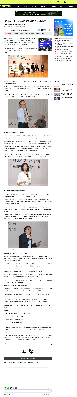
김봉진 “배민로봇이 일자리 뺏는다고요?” (15, 319)
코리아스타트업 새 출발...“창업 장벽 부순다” (15, 313)
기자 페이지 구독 (19, 30)
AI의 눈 (25, 6)
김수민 (36, 362)
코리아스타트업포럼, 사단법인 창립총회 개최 (15, 322)
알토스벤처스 (30, 362)
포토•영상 (71, 6)
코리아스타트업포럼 (12, 362)
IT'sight (54, 6)
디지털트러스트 (44, 6)
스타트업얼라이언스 (22, 362)
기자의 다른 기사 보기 (47, 344)
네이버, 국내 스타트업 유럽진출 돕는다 (14, 316)
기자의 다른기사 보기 (27, 30)
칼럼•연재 (62, 6)
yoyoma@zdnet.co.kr (16, 344)
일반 (4, 26)
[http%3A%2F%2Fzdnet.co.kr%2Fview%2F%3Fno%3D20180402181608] (44, 30)
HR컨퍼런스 (33, 6)
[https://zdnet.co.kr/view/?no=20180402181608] (39, 30)
